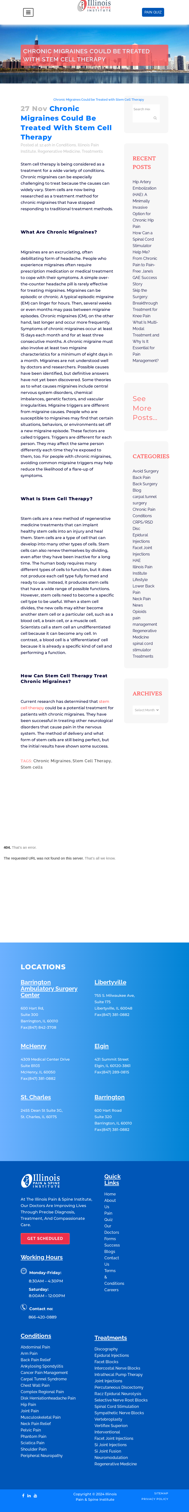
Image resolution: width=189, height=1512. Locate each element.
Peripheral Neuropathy (42, 1433)
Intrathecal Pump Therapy (118, 1352)
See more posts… (145, 408)
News (138, 605)
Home (25, 99)
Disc (136, 528)
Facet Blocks (106, 1339)
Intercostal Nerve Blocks (117, 1346)
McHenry (33, 1024)
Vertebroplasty (108, 1397)
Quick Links (112, 1157)
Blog (137, 490)
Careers (111, 1267)
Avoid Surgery (146, 471)
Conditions (41, 99)
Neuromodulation (111, 1435)
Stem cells (32, 767)
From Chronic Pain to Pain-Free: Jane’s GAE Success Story (145, 271)
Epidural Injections (111, 1333)
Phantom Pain (33, 1414)
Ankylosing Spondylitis (42, 1344)
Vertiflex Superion (110, 1403)
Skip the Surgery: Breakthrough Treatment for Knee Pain (145, 303)
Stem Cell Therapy (92, 761)
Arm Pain (29, 1331)
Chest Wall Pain (35, 1363)
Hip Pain (28, 1382)
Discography (106, 1327)
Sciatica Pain (32, 1420)
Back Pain (141, 477)
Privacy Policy (155, 1477)
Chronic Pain (144, 509)
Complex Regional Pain (42, 1369)
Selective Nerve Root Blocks (121, 1378)
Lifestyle (140, 579)
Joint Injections (108, 1359)
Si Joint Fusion (107, 1429)
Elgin (101, 1024)
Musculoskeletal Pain (41, 1395)
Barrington (109, 1075)
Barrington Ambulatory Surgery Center (49, 966)
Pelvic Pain (31, 1408)
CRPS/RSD (143, 522)
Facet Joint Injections (113, 1416)
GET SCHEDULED (45, 1216)
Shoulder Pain (34, 1427)
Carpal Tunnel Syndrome (44, 1357)
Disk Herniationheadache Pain (48, 1376)
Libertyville (110, 960)
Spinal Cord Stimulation (116, 1384)
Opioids (139, 611)
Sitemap (161, 1471)
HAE (137, 560)
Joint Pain (30, 1389)
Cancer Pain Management (44, 1350)
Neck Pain (142, 598)
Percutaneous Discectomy (118, 1365)
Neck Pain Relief (36, 1401)
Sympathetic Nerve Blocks (119, 1390)
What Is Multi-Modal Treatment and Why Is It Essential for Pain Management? (146, 341)
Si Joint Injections (110, 1422)
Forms (110, 1216)
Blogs (109, 1229)
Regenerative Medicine (59, 151)
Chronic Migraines (52, 761)
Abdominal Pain (35, 1325)
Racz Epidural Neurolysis (117, 1371)
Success (112, 1223)
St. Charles (36, 1075)
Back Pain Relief (35, 1337)
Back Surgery (145, 484)
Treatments (92, 151)
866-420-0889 (43, 1295)
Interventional (107, 1410)
